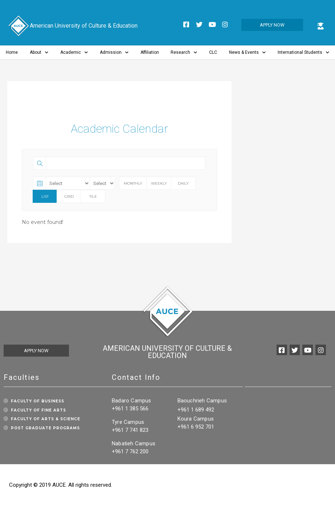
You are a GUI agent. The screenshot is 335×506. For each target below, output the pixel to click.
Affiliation (149, 52)
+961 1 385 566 (130, 408)
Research (184, 52)
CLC (213, 52)
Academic (74, 52)
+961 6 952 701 (195, 426)
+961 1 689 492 (195, 409)
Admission (114, 52)
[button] (272, 25)
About (39, 52)
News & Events (247, 52)
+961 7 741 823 (130, 430)
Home (12, 52)
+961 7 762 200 (130, 451)
